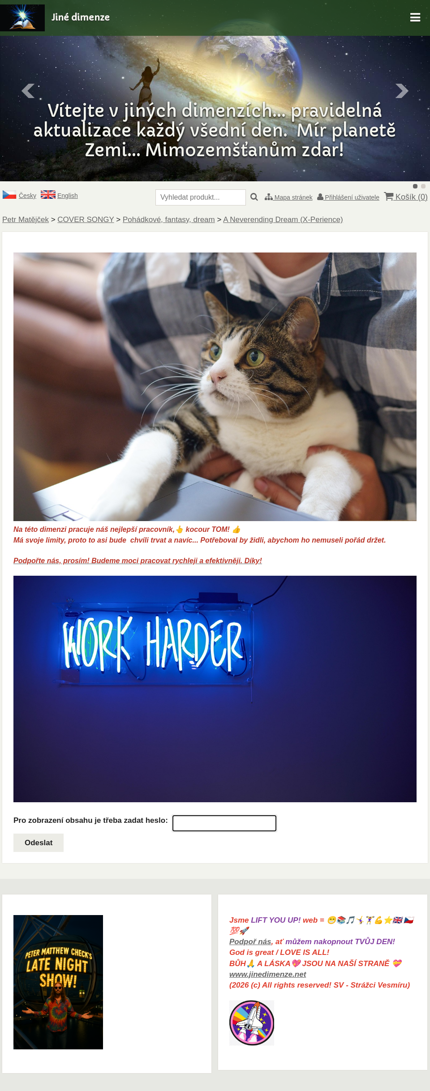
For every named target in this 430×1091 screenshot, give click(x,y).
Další (401, 91)
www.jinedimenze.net (267, 974)
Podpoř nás (250, 941)
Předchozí (28, 91)
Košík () (406, 197)
